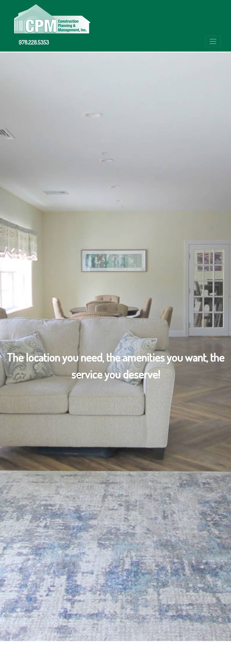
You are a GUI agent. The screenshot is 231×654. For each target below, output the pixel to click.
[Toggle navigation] (213, 41)
